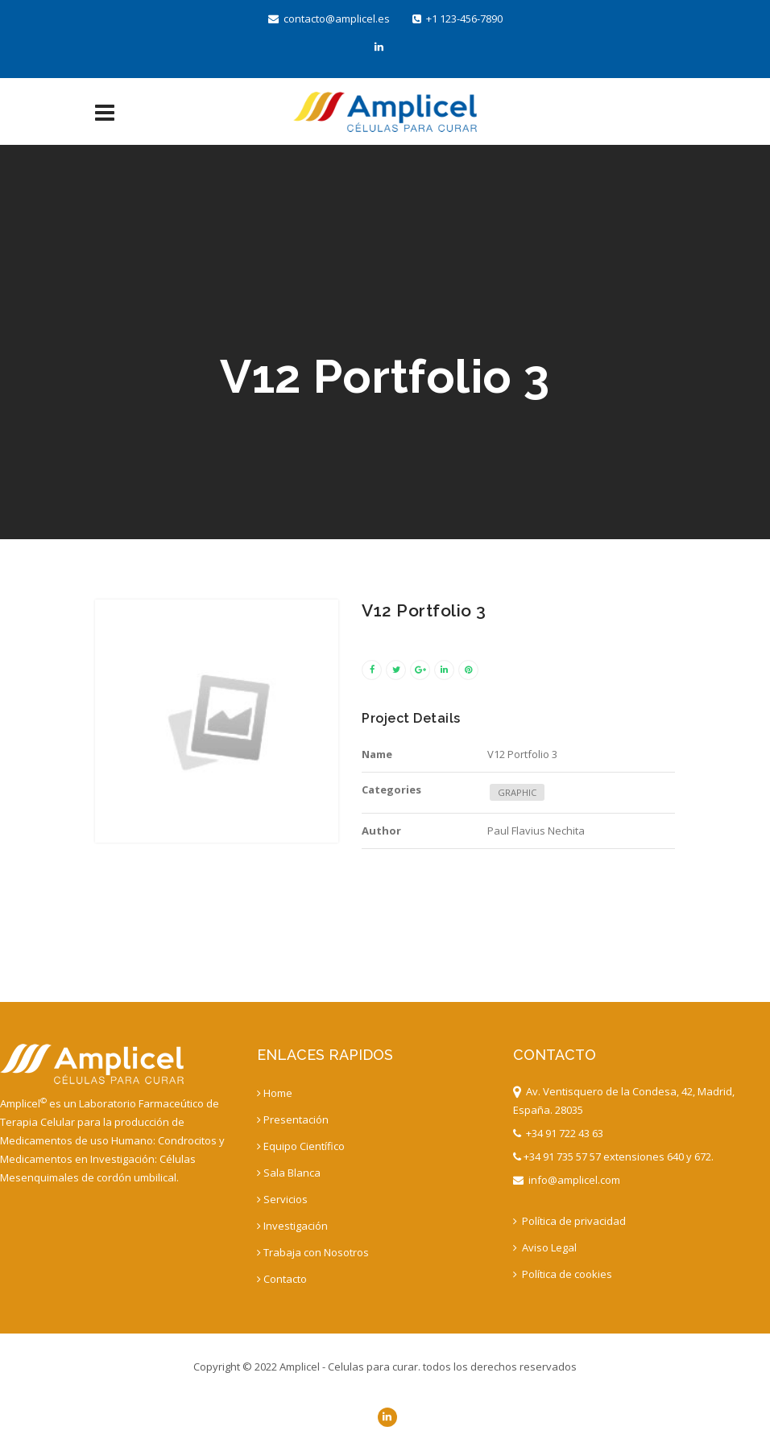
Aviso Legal (545, 1247)
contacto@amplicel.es (329, 18)
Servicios (282, 1199)
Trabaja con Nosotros (313, 1252)
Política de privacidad (569, 1221)
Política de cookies (562, 1274)
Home (274, 1093)
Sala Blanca (289, 1172)
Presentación (293, 1119)
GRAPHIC (517, 792)
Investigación (292, 1225)
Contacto (282, 1279)
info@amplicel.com (566, 1180)
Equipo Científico (301, 1146)
